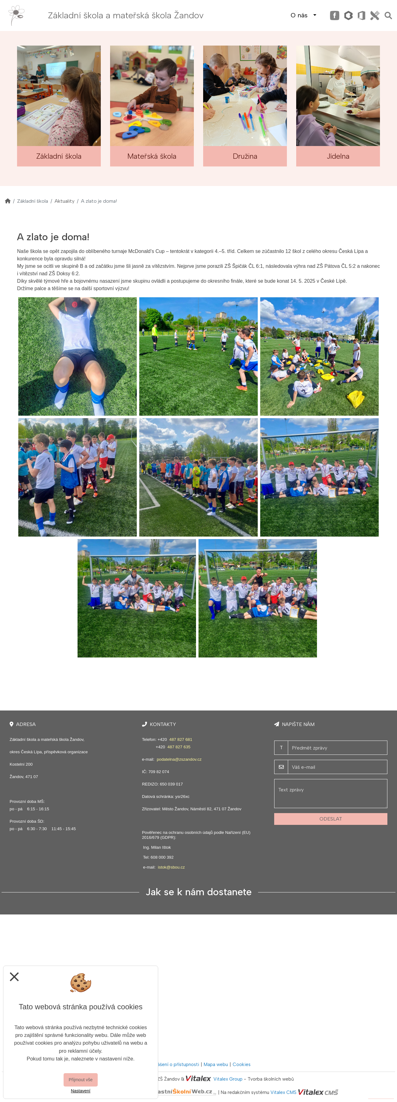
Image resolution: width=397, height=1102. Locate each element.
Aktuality (64, 201)
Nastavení (80, 1090)
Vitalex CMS (283, 1092)
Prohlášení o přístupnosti (173, 1064)
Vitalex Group (228, 1079)
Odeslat (330, 819)
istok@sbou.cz (171, 867)
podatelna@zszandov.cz (179, 759)
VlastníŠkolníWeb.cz (160, 1092)
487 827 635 (178, 747)
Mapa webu (216, 1064)
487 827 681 (180, 739)
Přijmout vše (80, 1079)
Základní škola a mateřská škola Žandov (126, 15)
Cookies (242, 1064)
